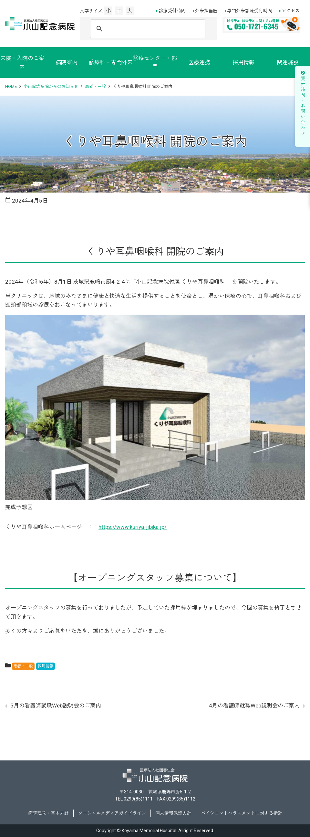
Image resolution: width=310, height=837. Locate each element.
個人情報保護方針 (173, 813)
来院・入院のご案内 (22, 62)
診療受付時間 (172, 10)
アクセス (291, 10)
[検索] (146, 29)
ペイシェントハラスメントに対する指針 (241, 813)
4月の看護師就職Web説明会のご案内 (254, 705)
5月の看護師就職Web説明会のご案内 (55, 705)
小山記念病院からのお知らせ (51, 86)
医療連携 (199, 62)
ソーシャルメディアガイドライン (112, 813)
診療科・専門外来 (111, 62)
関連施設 (288, 62)
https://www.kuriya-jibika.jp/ (132, 527)
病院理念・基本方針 (48, 813)
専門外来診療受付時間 (249, 10)
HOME (11, 86)
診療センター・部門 (155, 62)
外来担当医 (206, 10)
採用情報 (243, 62)
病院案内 (67, 62)
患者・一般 (95, 86)
